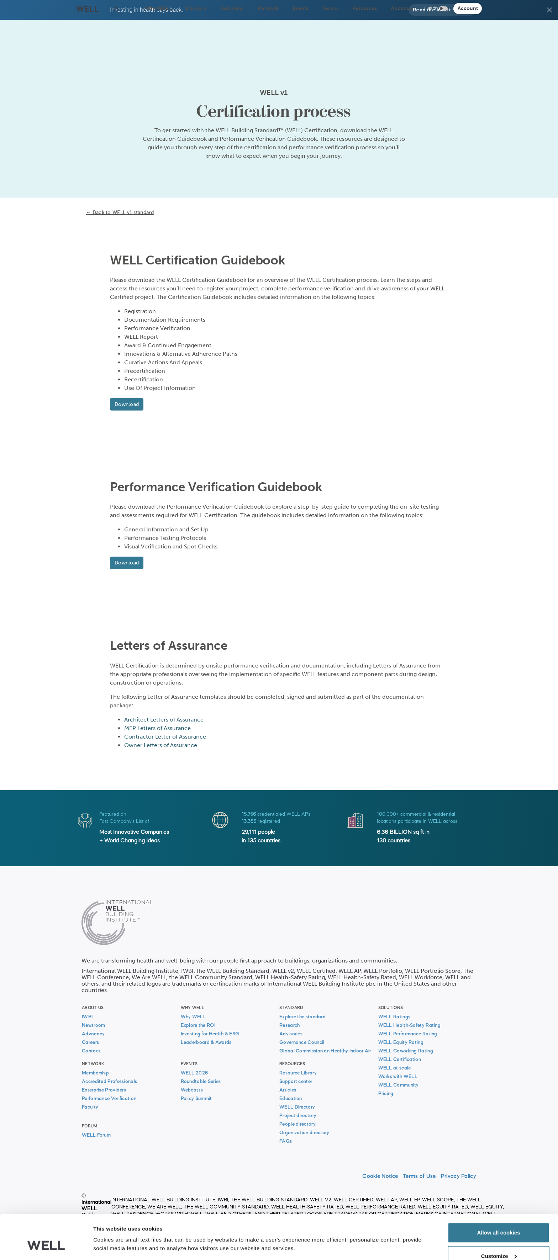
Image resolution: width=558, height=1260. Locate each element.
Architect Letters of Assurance (164, 719)
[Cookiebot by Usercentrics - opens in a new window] (46, 1246)
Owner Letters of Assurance (160, 745)
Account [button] (468, 8)
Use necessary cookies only (498, 1241)
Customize (499, 1218)
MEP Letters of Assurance (157, 728)
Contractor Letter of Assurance (165, 736)
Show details (109, 1230)
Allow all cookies (498, 1194)
